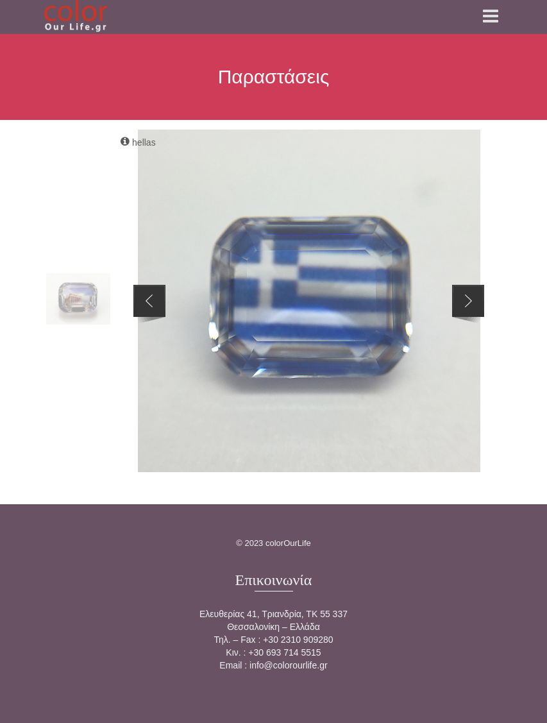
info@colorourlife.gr (288, 665)
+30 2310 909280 (298, 639)
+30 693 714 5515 (284, 652)
